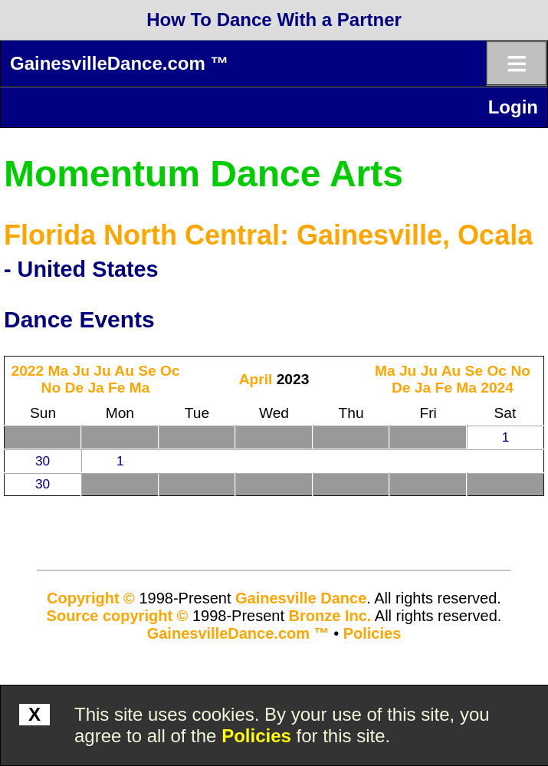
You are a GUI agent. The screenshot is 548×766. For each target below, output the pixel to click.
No (51, 388)
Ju (81, 371)
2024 (497, 388)
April (256, 379)
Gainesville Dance (300, 598)
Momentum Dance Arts (203, 173)
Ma (58, 371)
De (74, 388)
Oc (170, 371)
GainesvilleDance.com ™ (119, 63)
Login (513, 107)
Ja (95, 388)
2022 (27, 371)
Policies (256, 735)
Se (147, 371)
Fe (116, 388)
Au (124, 371)
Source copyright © (118, 615)
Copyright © (91, 598)
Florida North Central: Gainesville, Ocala (268, 235)
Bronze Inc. (330, 615)
